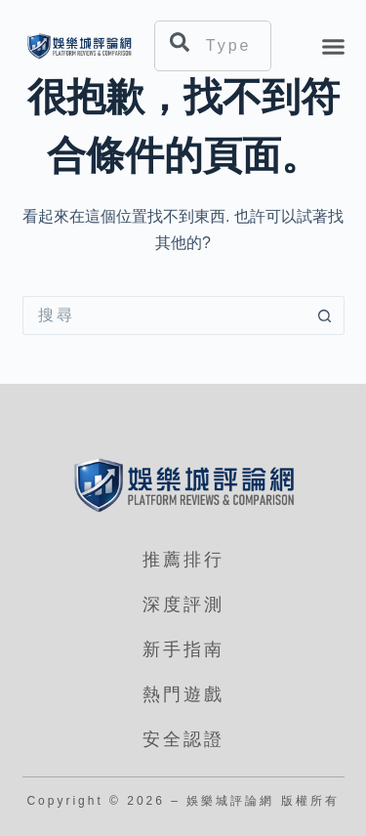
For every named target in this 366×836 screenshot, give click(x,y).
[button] (333, 45)
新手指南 (183, 649)
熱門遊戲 (183, 694)
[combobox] (212, 46)
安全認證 (183, 739)
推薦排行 (183, 559)
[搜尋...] (163, 315)
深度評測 (183, 604)
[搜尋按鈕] (325, 315)
